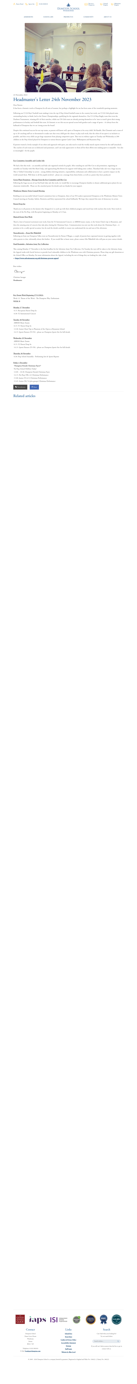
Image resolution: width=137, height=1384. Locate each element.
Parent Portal (18, 4)
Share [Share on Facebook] (34, 387)
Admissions (28, 17)
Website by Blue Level (68, 1373)
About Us (107, 17)
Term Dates (68, 1358)
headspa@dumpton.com (32, 1373)
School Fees (68, 1355)
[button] (118, 1362)
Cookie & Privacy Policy (68, 1361)
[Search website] (106, 1362)
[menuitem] (28, 17)
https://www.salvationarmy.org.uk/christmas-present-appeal (37, 258)
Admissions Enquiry (116, 4)
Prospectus (68, 17)
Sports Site (30, 4)
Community (88, 17)
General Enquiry (104, 4)
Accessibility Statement (68, 1364)
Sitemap (68, 1367)
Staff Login (68, 1370)
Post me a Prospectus (89, 4)
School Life (48, 17)
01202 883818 (42, 4)
